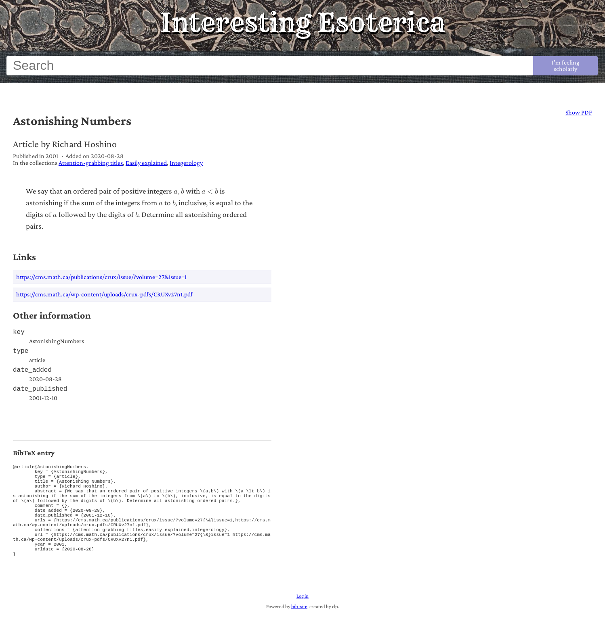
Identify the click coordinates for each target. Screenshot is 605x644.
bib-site (299, 636)
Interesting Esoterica (302, 22)
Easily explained (146, 162)
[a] (161, 203)
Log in (302, 625)
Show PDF (578, 112)
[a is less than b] (210, 191)
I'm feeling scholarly (566, 65)
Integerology (186, 162)
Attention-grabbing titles (91, 162)
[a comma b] (179, 191)
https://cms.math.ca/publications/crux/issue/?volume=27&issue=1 (101, 276)
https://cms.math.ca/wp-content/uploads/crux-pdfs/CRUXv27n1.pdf (104, 294)
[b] (174, 203)
